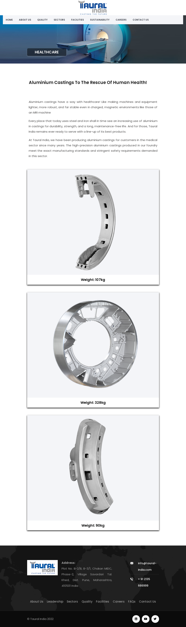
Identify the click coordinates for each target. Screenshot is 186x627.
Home (9, 19)
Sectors (59, 19)
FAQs (132, 602)
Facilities (77, 19)
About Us (25, 19)
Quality (42, 19)
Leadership (55, 602)
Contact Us (141, 19)
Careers (121, 19)
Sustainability (100, 19)
